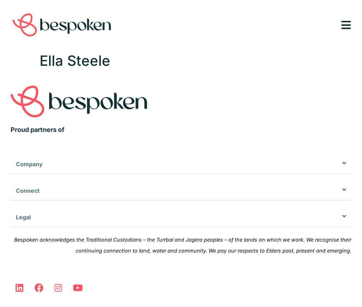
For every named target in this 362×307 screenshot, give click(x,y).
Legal (23, 217)
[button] (181, 164)
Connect (28, 190)
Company (29, 164)
